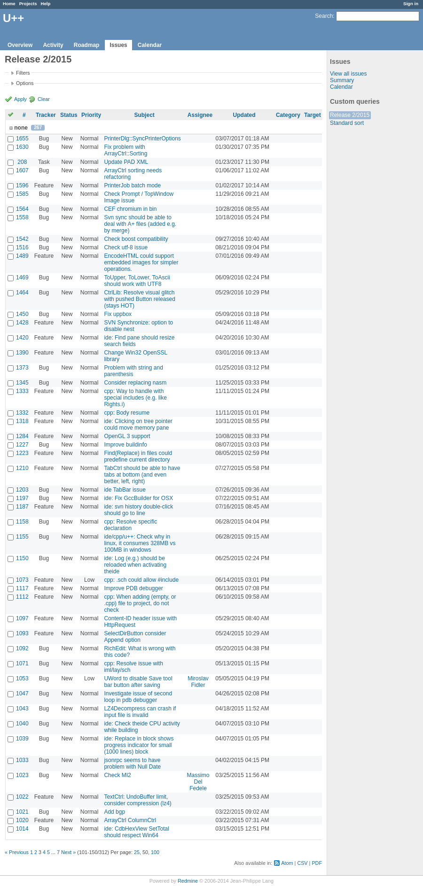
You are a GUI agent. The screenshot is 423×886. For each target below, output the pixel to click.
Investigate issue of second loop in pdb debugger (138, 696)
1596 (22, 185)
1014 (22, 828)
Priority (91, 115)
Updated (244, 115)
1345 (22, 382)
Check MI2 (117, 775)
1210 (22, 468)
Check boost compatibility (136, 239)
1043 (22, 708)
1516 (22, 247)
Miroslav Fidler (198, 681)
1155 (22, 536)
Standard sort (347, 123)
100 (155, 852)
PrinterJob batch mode (132, 185)
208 (22, 162)
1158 (22, 521)
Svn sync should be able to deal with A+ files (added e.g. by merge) (140, 224)
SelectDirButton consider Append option (135, 636)
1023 (22, 775)
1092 (22, 648)
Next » (68, 852)
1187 (22, 506)
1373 (22, 367)
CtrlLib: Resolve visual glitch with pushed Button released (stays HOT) (139, 299)
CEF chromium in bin (130, 209)
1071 (22, 663)
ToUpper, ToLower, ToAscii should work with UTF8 (137, 280)
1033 (22, 760)
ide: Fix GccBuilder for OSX (138, 498)
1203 (22, 489)
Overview (20, 45)
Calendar (150, 45)
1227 (22, 444)
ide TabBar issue (125, 489)
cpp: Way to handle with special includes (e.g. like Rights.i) (135, 398)
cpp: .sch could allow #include (141, 580)
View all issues (348, 73)
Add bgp (114, 812)
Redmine (188, 881)
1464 (22, 292)
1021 (22, 812)
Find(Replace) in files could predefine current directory (138, 456)
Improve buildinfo (125, 444)
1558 (22, 217)
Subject (144, 115)
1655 (22, 138)
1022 (22, 797)
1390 (22, 352)
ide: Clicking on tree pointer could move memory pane (138, 424)
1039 (22, 738)
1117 (22, 588)
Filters (23, 73)
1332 (22, 412)
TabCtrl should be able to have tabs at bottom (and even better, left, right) (142, 475)
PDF (317, 863)
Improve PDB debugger (133, 588)
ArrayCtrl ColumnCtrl (130, 820)
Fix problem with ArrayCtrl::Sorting (125, 150)
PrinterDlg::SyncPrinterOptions (142, 138)
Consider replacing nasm (135, 382)
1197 (22, 498)
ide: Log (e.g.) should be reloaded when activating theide (135, 565)
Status (69, 115)
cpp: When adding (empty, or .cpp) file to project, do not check (140, 603)
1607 (22, 170)
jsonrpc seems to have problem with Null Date (132, 763)
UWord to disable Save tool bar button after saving (138, 681)
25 (137, 852)
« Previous (17, 852)
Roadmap (87, 45)
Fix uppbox (118, 314)
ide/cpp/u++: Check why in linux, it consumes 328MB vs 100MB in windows (139, 543)
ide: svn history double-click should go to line (138, 509)
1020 (22, 820)
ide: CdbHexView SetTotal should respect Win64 (136, 832)
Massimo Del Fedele (198, 782)
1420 (22, 337)
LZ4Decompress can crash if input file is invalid (140, 711)
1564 (22, 209)
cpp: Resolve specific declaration (130, 525)
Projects (28, 3)
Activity (53, 45)
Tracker (46, 115)
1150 (22, 558)
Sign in (410, 3)
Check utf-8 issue (126, 247)
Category (288, 115)
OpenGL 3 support (127, 436)
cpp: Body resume (126, 412)
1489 (22, 256)
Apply (20, 99)
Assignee (200, 115)
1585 (22, 194)
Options (24, 83)
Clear (44, 99)
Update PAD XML (126, 162)
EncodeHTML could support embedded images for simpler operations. (141, 262)
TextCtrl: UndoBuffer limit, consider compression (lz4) (137, 800)
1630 (22, 147)
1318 (22, 421)
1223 (22, 453)
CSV (302, 863)
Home (9, 3)
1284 (22, 436)
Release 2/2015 (349, 115)
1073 (22, 580)
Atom (287, 863)
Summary (342, 80)
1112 (22, 596)
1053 (22, 678)
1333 (22, 391)
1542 (22, 239)
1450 (22, 314)
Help (46, 3)
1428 (22, 322)
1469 (22, 277)
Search (324, 16)
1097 (22, 618)
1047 (22, 693)
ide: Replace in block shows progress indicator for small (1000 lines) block (138, 745)
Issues (118, 45)
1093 (22, 633)
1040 (22, 723)
